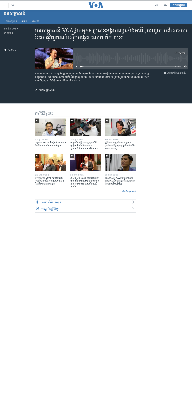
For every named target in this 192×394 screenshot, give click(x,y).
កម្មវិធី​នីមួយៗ (11, 21)
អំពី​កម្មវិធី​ (35, 21)
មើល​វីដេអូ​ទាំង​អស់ (129, 191)
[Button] (10, 51)
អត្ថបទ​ (24, 21)
